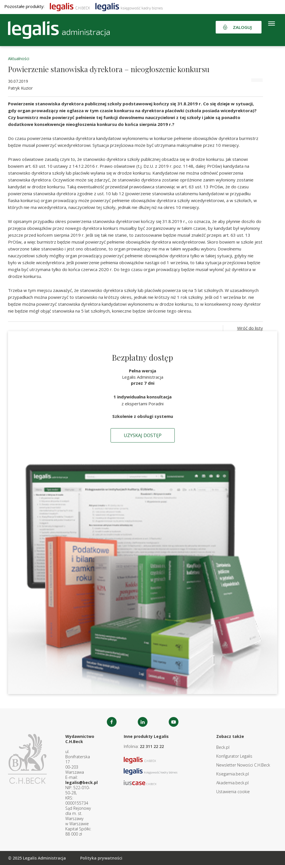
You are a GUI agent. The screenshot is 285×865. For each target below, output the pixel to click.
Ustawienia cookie (233, 791)
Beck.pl (222, 747)
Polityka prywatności (101, 858)
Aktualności (18, 58)
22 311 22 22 (152, 746)
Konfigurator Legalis (234, 756)
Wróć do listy (250, 328)
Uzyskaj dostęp (143, 435)
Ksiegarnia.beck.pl (232, 774)
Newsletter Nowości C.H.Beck (243, 765)
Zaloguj (242, 27)
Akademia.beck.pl (232, 782)
